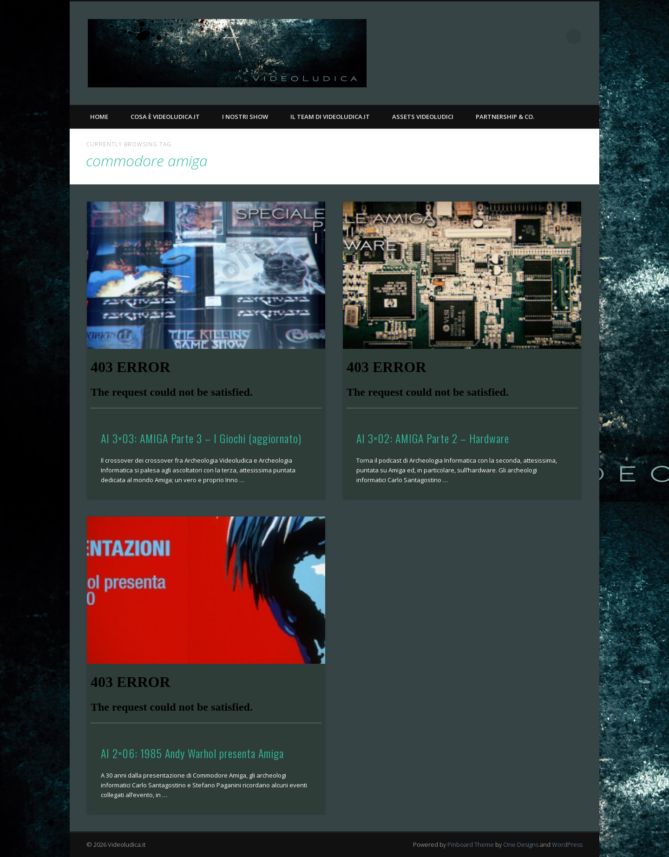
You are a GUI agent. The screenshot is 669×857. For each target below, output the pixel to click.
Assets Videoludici (422, 116)
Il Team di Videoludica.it (330, 116)
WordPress (567, 844)
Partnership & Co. (505, 116)
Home (99, 116)
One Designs (520, 844)
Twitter (554, 36)
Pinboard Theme (470, 844)
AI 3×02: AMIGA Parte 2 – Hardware (432, 438)
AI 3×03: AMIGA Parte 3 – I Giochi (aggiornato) (201, 438)
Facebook (535, 36)
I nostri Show (245, 116)
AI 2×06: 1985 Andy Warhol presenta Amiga (192, 753)
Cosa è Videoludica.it (165, 116)
